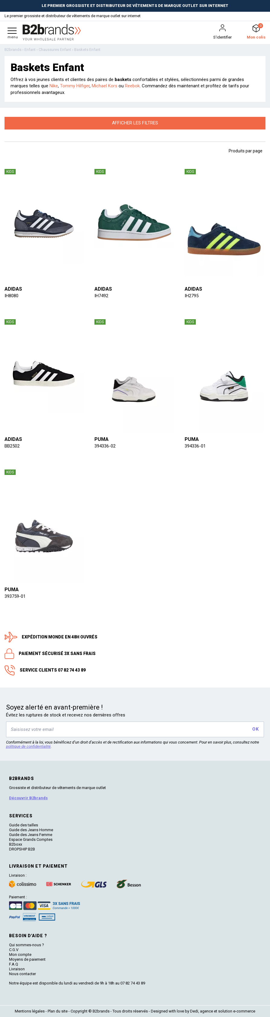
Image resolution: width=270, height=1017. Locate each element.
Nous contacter (22, 974)
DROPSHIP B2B (22, 849)
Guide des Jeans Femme (30, 834)
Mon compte (20, 954)
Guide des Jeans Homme (31, 830)
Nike (53, 86)
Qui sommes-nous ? (26, 945)
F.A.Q (13, 964)
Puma (101, 439)
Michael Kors (104, 86)
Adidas (13, 289)
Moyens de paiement (27, 959)
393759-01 (15, 596)
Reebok (132, 86)
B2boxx (15, 844)
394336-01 (195, 446)
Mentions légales (30, 1011)
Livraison (17, 969)
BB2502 (12, 446)
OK (255, 729)
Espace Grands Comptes (30, 839)
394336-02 (105, 446)
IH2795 (192, 295)
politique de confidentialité (28, 746)
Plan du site (58, 1011)
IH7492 (101, 295)
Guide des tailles (23, 825)
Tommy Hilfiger (75, 86)
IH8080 (11, 295)
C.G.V (13, 949)
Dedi (194, 1011)
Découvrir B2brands (28, 798)
